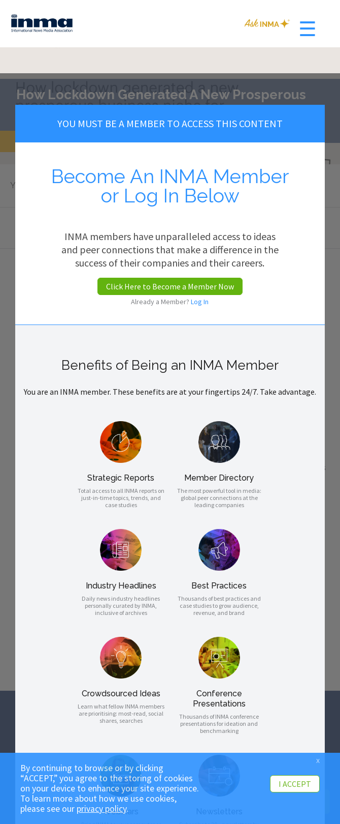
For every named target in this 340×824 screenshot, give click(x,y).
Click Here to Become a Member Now (170, 286)
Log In (200, 301)
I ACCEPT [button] (295, 784)
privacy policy (101, 808)
